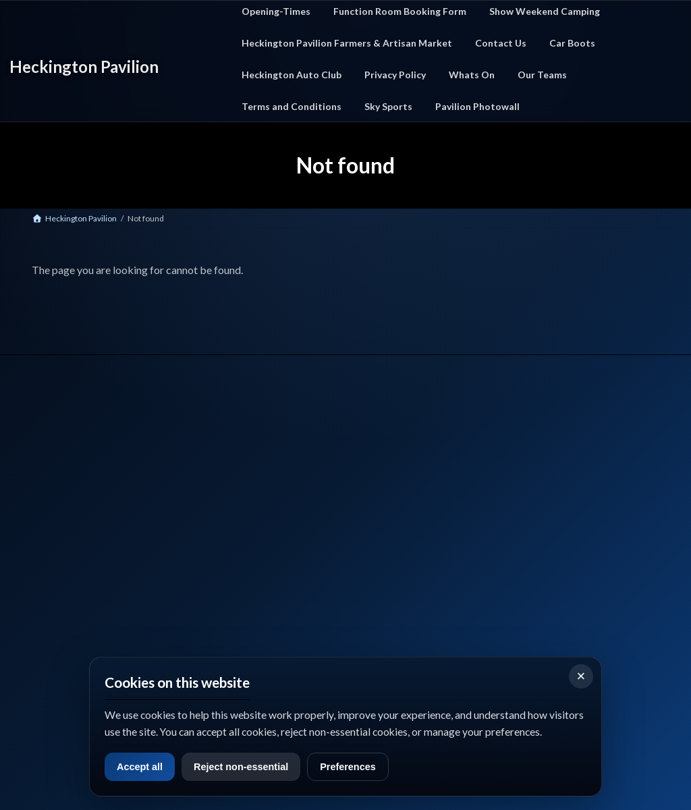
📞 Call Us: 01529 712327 (72, 561)
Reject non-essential (246, 766)
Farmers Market (263, 517)
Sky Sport (409, 517)
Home (244, 467)
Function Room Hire (269, 534)
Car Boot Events (262, 500)
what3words (54, 649)
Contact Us (413, 467)
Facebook (48, 615)
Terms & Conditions (429, 500)
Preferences (356, 766)
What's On (252, 484)
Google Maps (129, 615)
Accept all (141, 766)
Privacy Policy (417, 484)
